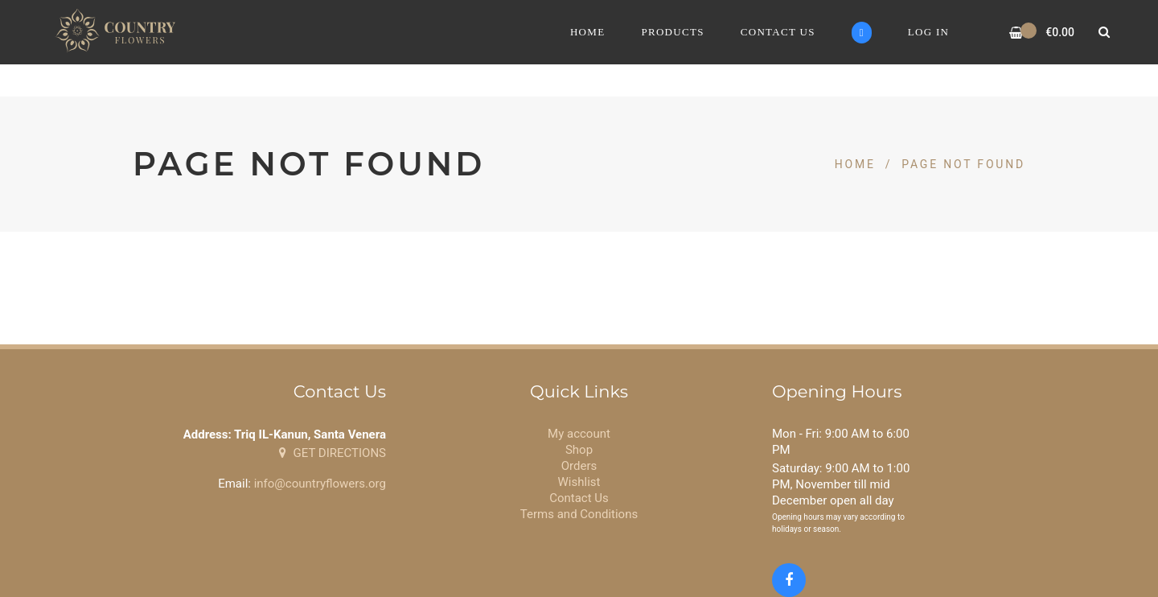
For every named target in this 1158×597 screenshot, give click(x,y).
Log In (929, 32)
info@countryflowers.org (320, 483)
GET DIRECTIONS (332, 453)
